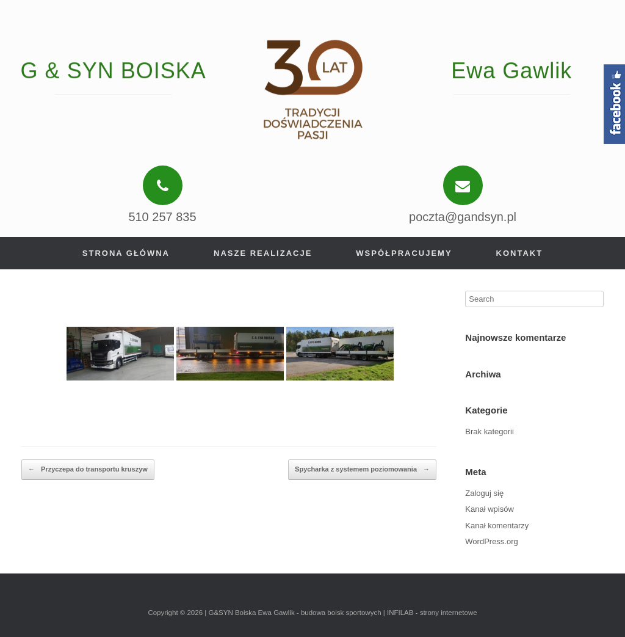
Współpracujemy (404, 253)
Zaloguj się (484, 493)
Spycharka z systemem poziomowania (362, 470)
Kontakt (519, 253)
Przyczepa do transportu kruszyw (88, 470)
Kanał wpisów (489, 509)
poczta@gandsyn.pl (462, 217)
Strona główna (126, 253)
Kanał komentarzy (497, 525)
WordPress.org (491, 541)
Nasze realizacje (263, 253)
